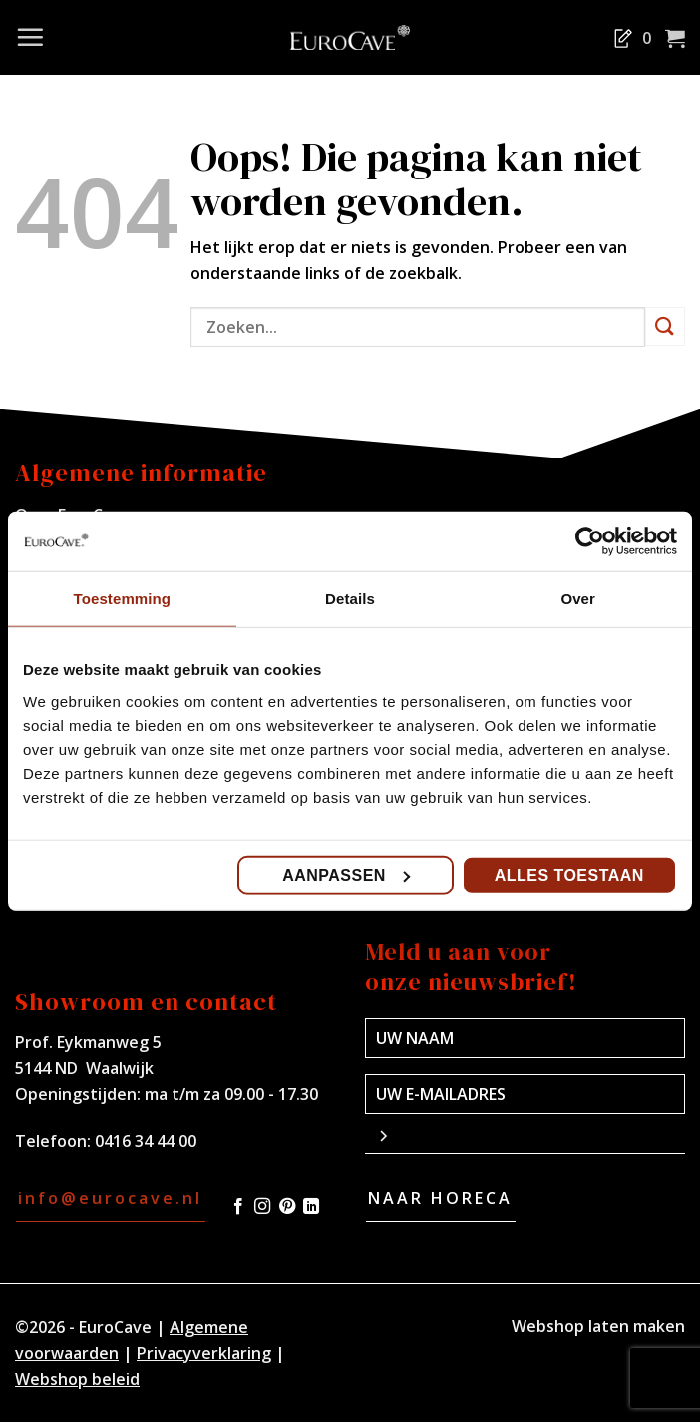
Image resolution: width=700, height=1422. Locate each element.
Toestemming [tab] (123, 598)
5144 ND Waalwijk (84, 1068)
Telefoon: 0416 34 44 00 (105, 1141)
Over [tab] (577, 598)
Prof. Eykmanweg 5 (88, 1042)
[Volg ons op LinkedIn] (311, 1207)
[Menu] (30, 37)
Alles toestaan (569, 874)
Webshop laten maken (598, 1326)
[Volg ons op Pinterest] (287, 1207)
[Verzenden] (665, 326)
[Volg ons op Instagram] (262, 1207)
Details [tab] (350, 598)
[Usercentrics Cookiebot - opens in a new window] (590, 541)
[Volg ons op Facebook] (238, 1207)
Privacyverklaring (204, 1353)
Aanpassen (346, 874)
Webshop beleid (77, 1379)
